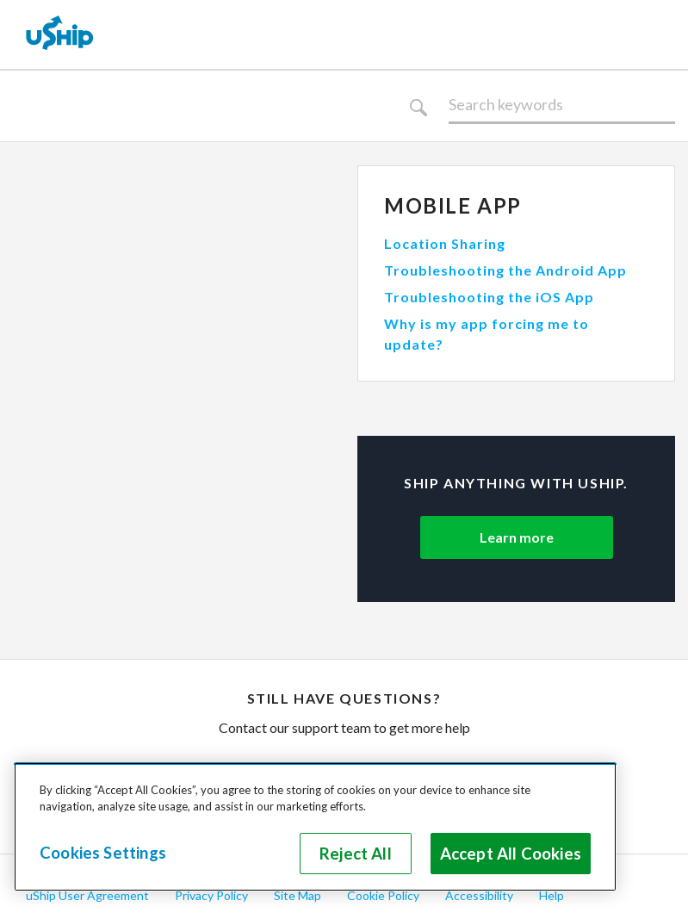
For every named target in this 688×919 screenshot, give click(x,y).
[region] (315, 826)
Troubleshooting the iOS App (489, 297)
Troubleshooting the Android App (505, 270)
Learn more (517, 537)
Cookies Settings (103, 852)
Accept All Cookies (510, 853)
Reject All (355, 853)
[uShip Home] (60, 34)
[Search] (562, 105)
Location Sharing (444, 243)
